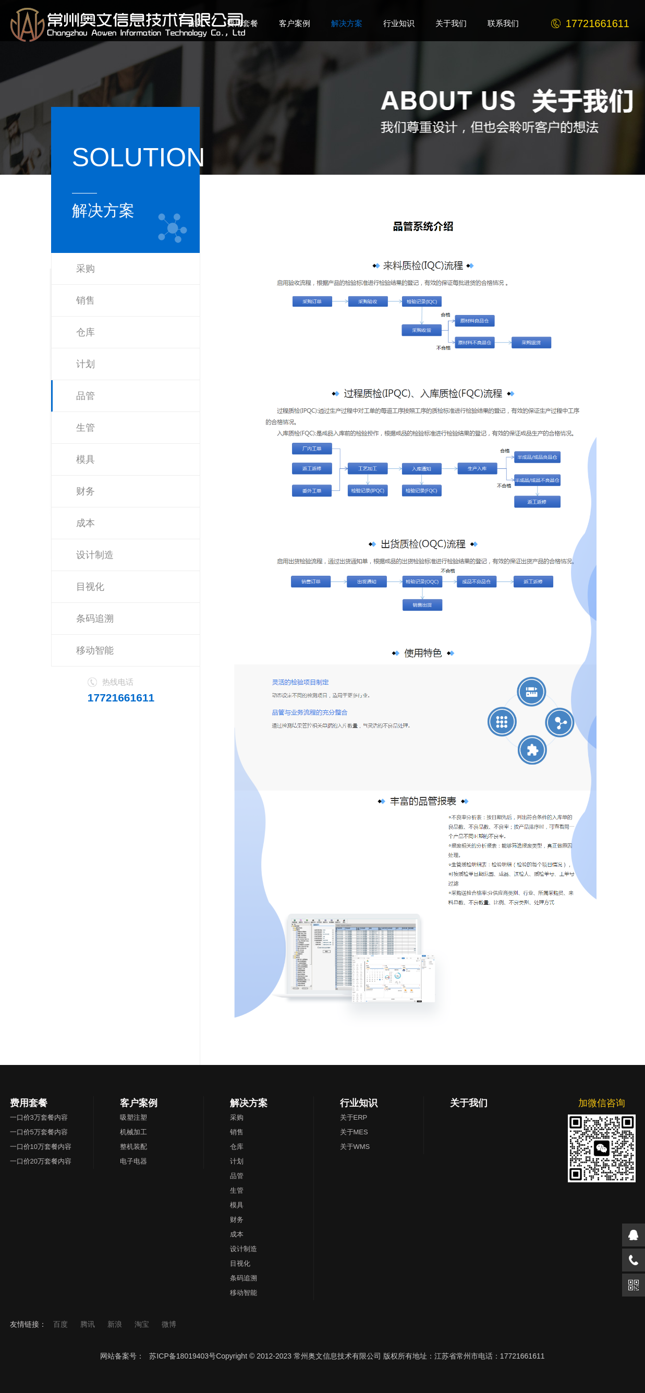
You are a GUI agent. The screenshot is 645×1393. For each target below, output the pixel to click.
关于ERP (354, 1117)
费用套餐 (28, 1103)
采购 (85, 268)
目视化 (90, 587)
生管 (85, 427)
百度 (61, 1324)
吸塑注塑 (133, 1117)
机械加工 (133, 1132)
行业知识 (359, 1103)
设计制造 (95, 555)
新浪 (115, 1324)
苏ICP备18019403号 (182, 1356)
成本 (85, 523)
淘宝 (143, 1324)
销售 (85, 300)
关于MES (354, 1132)
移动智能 (95, 650)
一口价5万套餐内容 (39, 1132)
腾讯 (88, 1324)
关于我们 (469, 1103)
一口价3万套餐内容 (39, 1117)
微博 (169, 1324)
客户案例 (138, 1103)
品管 (85, 396)
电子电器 (133, 1161)
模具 (85, 459)
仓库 (85, 332)
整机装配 (133, 1146)
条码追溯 (95, 618)
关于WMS (355, 1146)
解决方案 (248, 1103)
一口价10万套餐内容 (40, 1146)
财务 (85, 491)
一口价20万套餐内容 (40, 1161)
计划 (85, 364)
